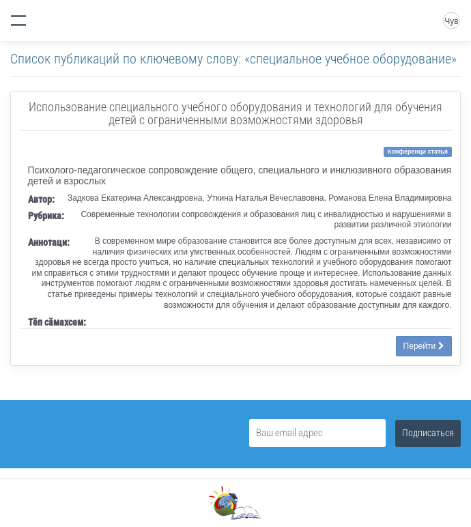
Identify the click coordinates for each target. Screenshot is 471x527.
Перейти (423, 346)
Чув (451, 21)
